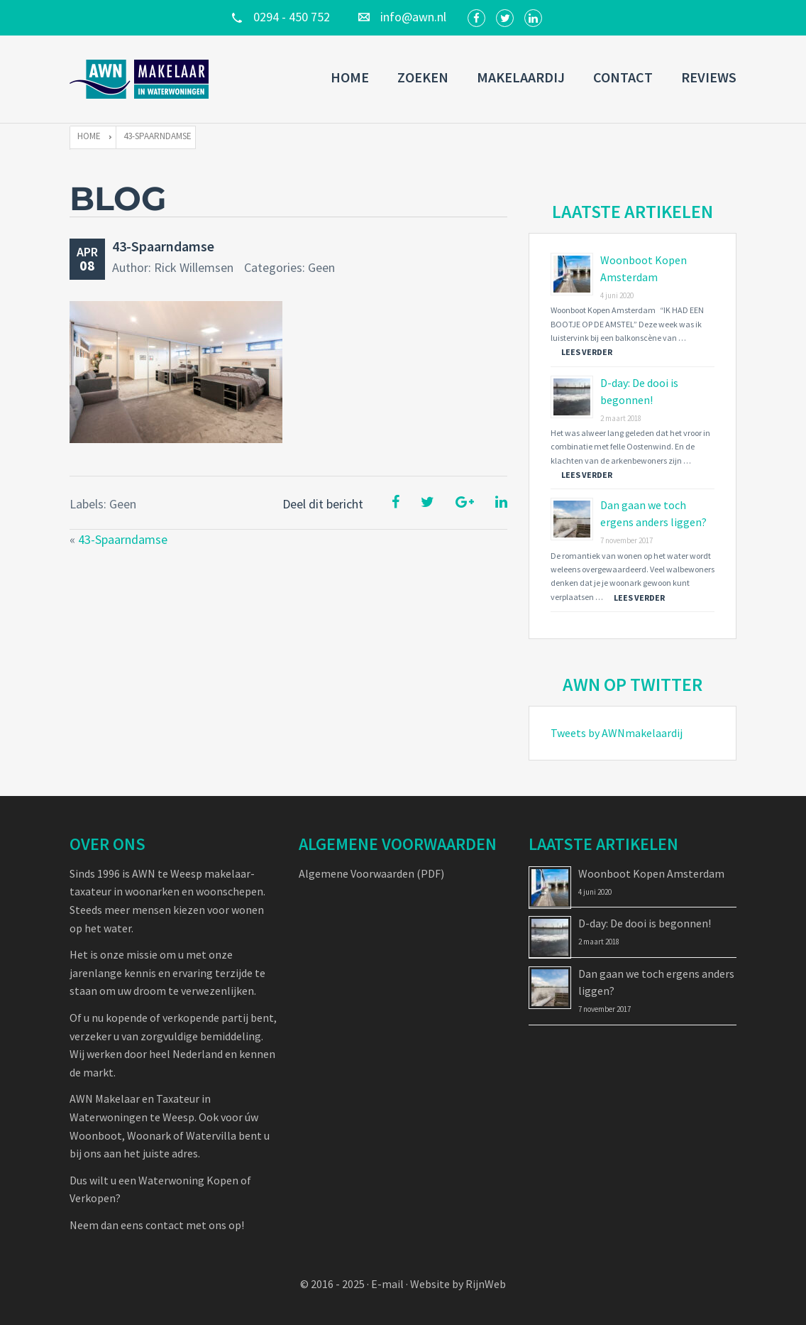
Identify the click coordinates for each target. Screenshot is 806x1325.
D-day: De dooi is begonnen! (644, 923)
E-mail (387, 1284)
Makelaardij (521, 77)
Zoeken (422, 77)
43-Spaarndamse (163, 246)
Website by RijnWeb (458, 1284)
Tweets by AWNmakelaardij (617, 733)
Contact (623, 77)
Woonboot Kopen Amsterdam (651, 873)
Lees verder (586, 352)
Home (350, 77)
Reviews (708, 77)
